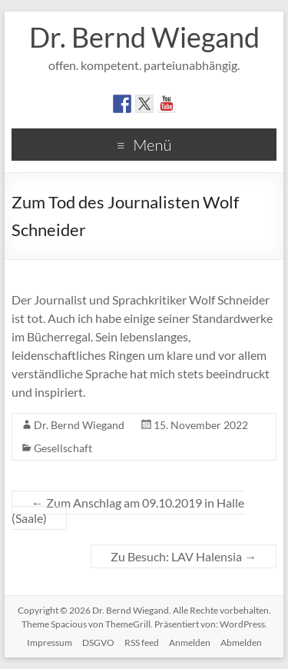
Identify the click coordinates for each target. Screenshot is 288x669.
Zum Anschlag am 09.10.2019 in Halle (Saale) (128, 510)
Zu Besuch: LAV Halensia (184, 556)
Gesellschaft (63, 447)
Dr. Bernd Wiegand (144, 37)
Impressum (49, 642)
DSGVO (98, 642)
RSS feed (141, 642)
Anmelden (189, 642)
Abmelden (241, 642)
